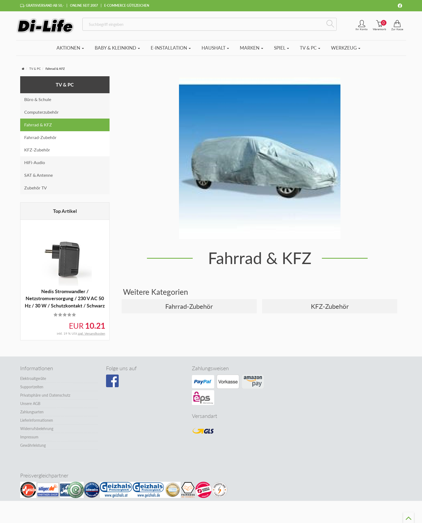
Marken (251, 48)
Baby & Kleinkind (117, 48)
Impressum (29, 437)
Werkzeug (345, 48)
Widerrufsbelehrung (36, 428)
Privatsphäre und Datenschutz (45, 395)
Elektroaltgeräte (33, 378)
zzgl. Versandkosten (91, 333)
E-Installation (171, 48)
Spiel (281, 48)
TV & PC (310, 48)
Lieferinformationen (36, 420)
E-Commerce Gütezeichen (126, 6)
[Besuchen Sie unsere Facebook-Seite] (112, 381)
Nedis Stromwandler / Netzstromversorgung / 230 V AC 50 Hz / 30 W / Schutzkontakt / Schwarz (65, 298)
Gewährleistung (33, 445)
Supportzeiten (31, 387)
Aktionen (70, 48)
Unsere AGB (30, 403)
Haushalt (215, 48)
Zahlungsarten (32, 412)
